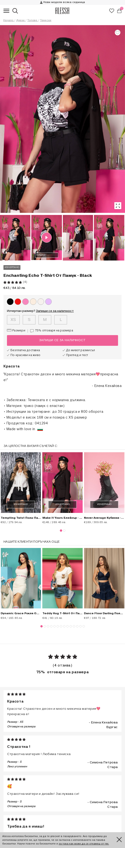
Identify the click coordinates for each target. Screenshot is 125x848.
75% (50, 331)
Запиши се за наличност (55, 311)
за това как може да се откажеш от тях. (84, 844)
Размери (16, 330)
